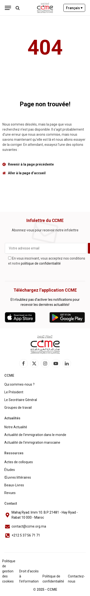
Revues (10, 493)
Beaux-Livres (14, 485)
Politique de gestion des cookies (8, 571)
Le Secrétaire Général (20, 400)
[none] (74, 8)
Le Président (13, 392)
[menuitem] (74, 8)
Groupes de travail (18, 407)
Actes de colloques (18, 462)
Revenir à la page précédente (31, 164)
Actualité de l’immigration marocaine (32, 442)
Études (9, 470)
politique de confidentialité (41, 263)
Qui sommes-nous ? (19, 384)
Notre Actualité (15, 427)
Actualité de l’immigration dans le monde (35, 435)
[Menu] (8, 7)
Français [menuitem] (73, 8)
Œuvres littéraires (17, 477)
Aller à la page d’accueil (27, 173)
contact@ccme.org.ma (29, 526)
